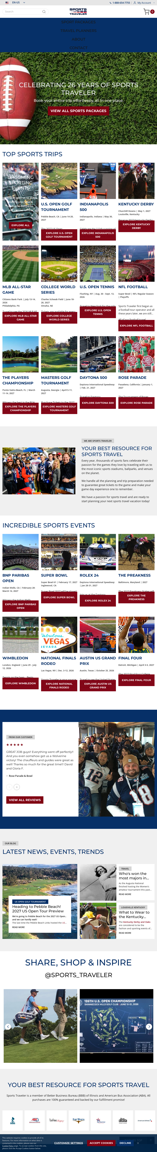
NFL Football (133, 258)
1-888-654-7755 (120, 3)
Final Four (130, 630)
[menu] (78, 21)
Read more (18, 898)
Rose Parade (132, 349)
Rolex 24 (89, 547)
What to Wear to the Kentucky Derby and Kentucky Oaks (134, 886)
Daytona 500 (93, 349)
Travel (125, 840)
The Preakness (134, 547)
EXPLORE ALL (20, 197)
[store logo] (78, 11)
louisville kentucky (133, 879)
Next (17, 759)
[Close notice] (138, 1143)
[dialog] (78, 1143)
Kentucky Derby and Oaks (136, 893)
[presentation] (8, 998)
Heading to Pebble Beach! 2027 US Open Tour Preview (38, 880)
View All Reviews (25, 772)
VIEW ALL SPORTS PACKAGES (78, 82)
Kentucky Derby (136, 176)
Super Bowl (54, 547)
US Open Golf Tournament (30, 873)
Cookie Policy (7, 1145)
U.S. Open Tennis (97, 258)
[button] (13, 2)
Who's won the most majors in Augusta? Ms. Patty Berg (133, 847)
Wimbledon (15, 630)
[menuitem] (19, 21)
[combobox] (25, 12)
